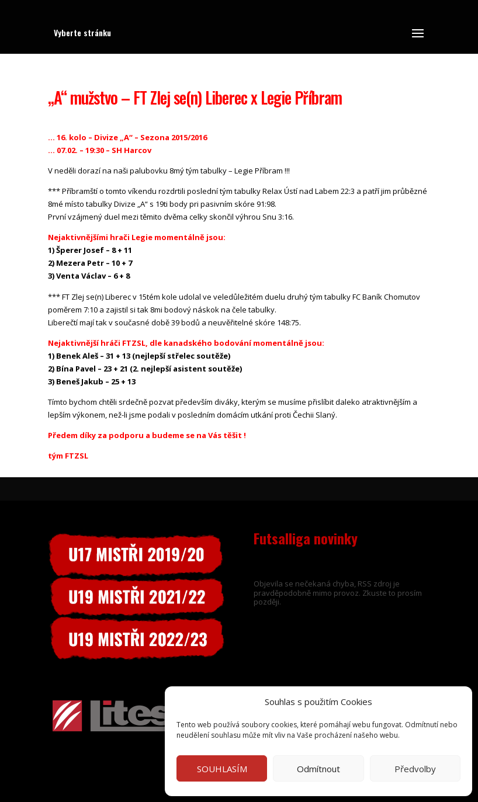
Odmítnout (318, 769)
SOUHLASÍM (222, 769)
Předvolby (415, 769)
